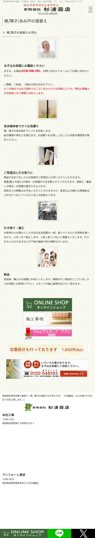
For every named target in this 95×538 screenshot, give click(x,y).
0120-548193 (50, 13)
